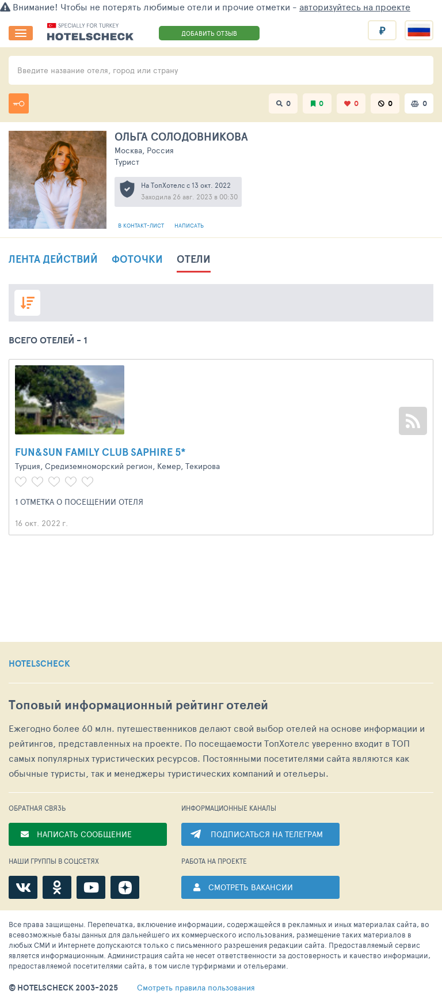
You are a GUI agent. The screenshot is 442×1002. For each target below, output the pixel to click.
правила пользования (196, 988)
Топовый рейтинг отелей (138, 705)
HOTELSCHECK (39, 663)
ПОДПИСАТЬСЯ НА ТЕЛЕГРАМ (267, 834)
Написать (189, 225)
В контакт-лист (142, 225)
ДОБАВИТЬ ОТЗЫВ (209, 33)
